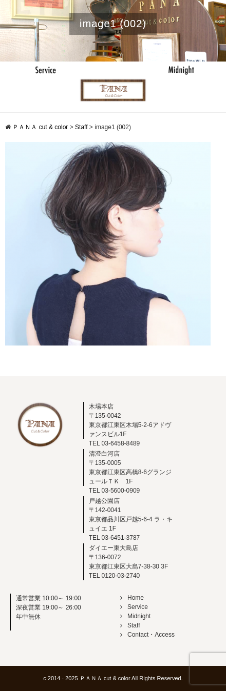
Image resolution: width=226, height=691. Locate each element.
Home (132, 597)
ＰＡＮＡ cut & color (105, 678)
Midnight (135, 616)
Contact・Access (147, 634)
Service (134, 607)
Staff (130, 625)
